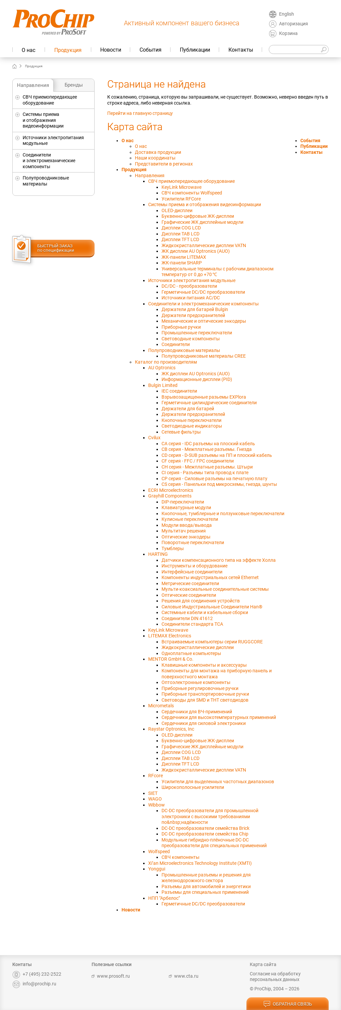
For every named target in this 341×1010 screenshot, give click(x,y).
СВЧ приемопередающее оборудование (50, 100)
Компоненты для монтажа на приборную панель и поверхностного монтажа (217, 673)
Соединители (176, 344)
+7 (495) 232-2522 (36, 974)
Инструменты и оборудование (194, 565)
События (151, 50)
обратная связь (287, 1004)
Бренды (74, 85)
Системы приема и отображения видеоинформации (43, 120)
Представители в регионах (164, 164)
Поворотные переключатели (193, 542)
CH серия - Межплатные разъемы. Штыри (207, 467)
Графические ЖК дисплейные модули (202, 222)
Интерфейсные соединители (192, 571)
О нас (28, 50)
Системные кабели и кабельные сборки (205, 612)
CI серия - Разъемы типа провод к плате (205, 472)
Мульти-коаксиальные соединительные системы (215, 589)
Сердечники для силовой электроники (204, 723)
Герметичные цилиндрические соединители (209, 402)
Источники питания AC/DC (191, 297)
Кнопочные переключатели (191, 420)
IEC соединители (179, 391)
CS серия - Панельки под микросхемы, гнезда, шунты (219, 484)
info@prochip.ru (34, 983)
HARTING (158, 554)
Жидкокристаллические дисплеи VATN (204, 245)
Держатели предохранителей (193, 315)
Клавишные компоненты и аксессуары (204, 665)
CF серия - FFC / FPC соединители (198, 461)
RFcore (155, 775)
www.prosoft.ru (111, 976)
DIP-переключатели (183, 502)
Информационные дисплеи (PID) (197, 379)
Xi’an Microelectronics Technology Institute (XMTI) (200, 863)
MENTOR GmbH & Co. (170, 659)
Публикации (195, 50)
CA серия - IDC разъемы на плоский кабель (208, 443)
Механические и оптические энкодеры (204, 321)
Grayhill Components (169, 496)
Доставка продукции (158, 152)
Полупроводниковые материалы (46, 180)
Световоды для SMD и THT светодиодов (205, 700)
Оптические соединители (189, 595)
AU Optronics (161, 367)
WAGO (155, 799)
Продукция (68, 50)
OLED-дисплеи (177, 210)
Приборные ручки (181, 327)
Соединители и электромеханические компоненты (49, 160)
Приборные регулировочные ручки (200, 688)
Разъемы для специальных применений (205, 892)
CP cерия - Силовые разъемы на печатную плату (214, 478)
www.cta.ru (183, 976)
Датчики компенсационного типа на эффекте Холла (219, 560)
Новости (110, 50)
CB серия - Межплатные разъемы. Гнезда (207, 449)
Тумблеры (173, 548)
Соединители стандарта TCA (192, 624)
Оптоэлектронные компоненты (196, 682)
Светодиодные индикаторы (192, 426)
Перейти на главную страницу (140, 113)
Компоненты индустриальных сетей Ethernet (210, 577)
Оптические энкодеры (186, 536)
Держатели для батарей (188, 408)
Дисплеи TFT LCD (180, 239)
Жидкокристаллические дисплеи (198, 647)
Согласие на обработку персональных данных (275, 976)
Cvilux (154, 437)
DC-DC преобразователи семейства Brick (205, 828)
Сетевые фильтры (181, 432)
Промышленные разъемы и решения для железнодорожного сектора (206, 877)
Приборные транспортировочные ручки (205, 694)
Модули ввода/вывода (187, 525)
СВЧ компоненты (180, 857)
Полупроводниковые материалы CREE (204, 356)
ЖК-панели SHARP (182, 262)
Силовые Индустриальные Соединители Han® (212, 606)
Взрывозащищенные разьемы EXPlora (204, 397)
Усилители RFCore (181, 198)
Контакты (240, 50)
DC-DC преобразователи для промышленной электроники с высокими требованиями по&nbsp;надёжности (210, 816)
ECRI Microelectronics (170, 490)
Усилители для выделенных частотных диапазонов (218, 781)
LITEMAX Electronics (169, 635)
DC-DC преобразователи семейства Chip (205, 834)
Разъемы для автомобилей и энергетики (206, 886)
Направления (33, 85)
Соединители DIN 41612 (187, 618)
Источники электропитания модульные (53, 140)
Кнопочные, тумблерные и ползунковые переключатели (223, 513)
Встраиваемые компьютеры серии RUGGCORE (212, 641)
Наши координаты (155, 158)
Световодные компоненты (191, 338)
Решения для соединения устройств (201, 600)
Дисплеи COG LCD (181, 227)
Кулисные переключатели (190, 519)
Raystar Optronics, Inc (171, 729)
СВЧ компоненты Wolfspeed (192, 192)
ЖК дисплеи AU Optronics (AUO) (196, 251)
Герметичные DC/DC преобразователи (203, 292)
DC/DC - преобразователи (189, 286)
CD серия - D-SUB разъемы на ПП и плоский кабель (217, 455)
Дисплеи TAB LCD (180, 233)
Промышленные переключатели (197, 332)
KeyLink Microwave (181, 187)
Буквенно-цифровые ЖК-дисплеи (198, 216)
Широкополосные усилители (193, 787)
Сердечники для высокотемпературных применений (219, 717)
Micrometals (161, 705)
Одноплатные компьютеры (191, 653)
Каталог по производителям (166, 362)
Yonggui (156, 868)
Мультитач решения (184, 530)
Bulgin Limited (162, 385)
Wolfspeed (159, 851)
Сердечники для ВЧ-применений (197, 711)
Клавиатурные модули (186, 507)
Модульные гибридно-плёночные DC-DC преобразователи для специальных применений (214, 842)
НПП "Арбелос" (164, 898)
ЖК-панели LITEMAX (184, 257)
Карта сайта (263, 964)
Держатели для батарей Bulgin (195, 309)
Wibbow (156, 805)
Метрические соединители (190, 583)
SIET (153, 793)
